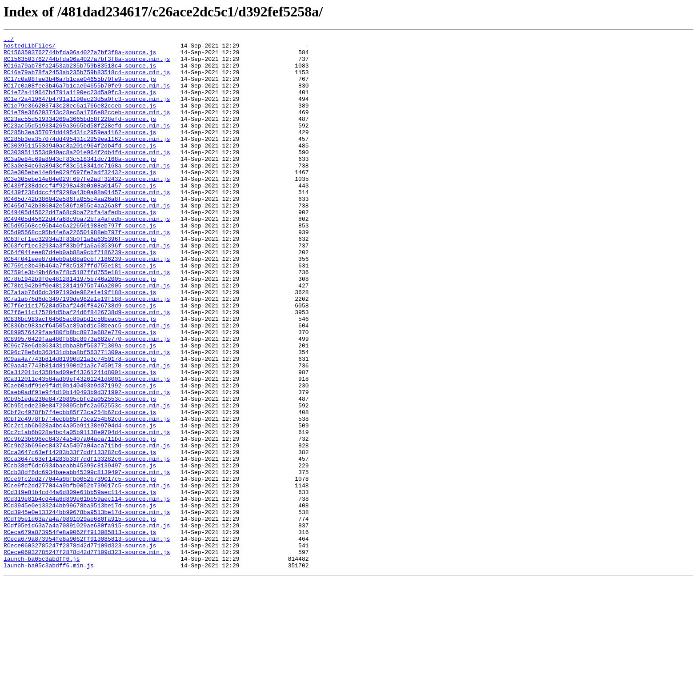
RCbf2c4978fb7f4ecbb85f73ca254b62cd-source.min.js (87, 496)
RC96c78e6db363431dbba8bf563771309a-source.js (80, 408)
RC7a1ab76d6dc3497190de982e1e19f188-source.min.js (87, 352)
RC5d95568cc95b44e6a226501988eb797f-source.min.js (87, 272)
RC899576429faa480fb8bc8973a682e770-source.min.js (87, 400)
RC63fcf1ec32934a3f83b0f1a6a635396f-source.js (80, 280)
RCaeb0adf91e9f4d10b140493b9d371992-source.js (80, 456)
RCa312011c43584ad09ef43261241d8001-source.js (80, 440)
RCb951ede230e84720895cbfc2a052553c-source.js (80, 472)
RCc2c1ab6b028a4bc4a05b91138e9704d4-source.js (80, 504)
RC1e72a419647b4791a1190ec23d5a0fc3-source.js (80, 104)
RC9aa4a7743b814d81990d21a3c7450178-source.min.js (87, 432)
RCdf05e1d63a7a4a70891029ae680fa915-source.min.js (87, 624)
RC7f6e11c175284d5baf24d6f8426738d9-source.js (80, 360)
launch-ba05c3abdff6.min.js (49, 672)
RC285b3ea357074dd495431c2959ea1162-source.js (80, 152)
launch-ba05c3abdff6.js (42, 664)
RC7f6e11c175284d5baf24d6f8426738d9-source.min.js (87, 368)
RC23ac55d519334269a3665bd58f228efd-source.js (80, 136)
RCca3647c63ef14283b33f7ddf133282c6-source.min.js (87, 544)
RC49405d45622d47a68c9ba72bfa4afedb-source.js (80, 248)
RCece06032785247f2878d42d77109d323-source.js (80, 648)
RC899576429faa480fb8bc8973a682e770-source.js (80, 392)
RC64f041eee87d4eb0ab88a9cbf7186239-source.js (80, 296)
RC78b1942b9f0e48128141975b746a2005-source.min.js (87, 336)
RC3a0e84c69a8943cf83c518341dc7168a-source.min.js (87, 192)
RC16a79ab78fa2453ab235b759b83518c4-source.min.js (87, 80)
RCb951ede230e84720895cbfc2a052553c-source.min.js (87, 480)
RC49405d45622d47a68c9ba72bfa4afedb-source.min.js (87, 256)
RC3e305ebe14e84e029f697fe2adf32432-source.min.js (87, 208)
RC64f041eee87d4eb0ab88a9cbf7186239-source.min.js (87, 304)
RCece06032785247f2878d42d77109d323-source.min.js (87, 656)
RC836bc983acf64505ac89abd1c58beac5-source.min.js (87, 384)
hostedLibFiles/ (30, 48)
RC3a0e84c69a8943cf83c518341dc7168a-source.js (80, 184)
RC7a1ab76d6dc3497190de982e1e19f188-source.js (80, 344)
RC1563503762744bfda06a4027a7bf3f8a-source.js (80, 56)
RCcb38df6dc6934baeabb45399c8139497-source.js (80, 552)
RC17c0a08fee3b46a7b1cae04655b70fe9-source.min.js (87, 96)
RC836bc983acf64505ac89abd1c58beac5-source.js (80, 376)
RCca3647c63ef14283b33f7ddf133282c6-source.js (80, 536)
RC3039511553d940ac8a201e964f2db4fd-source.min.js (87, 176)
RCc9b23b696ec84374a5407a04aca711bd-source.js (80, 520)
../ (9, 40)
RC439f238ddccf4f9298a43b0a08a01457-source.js (80, 216)
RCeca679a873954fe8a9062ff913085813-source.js (80, 632)
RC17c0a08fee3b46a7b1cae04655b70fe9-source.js (80, 88)
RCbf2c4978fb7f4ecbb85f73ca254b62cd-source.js (80, 488)
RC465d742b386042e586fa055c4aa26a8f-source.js (80, 232)
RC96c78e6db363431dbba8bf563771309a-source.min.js (87, 416)
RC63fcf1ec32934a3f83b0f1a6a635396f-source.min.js (87, 288)
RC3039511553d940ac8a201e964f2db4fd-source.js (80, 168)
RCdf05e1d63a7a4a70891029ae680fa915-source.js (80, 616)
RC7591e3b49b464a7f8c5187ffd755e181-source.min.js (87, 320)
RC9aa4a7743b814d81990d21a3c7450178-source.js (80, 424)
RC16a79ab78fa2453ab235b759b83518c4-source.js (80, 72)
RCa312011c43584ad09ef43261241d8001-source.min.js (87, 448)
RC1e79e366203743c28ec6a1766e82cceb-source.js (80, 120)
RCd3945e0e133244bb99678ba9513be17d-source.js (80, 600)
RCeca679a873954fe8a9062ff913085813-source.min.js (87, 640)
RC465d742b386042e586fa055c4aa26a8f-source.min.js (87, 240)
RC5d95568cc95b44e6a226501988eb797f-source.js (80, 264)
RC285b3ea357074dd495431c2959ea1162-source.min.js (87, 160)
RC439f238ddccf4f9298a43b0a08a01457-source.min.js (87, 224)
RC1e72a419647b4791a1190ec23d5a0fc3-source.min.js (87, 112)
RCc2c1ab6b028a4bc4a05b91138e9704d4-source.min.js (87, 512)
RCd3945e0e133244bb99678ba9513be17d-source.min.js (87, 608)
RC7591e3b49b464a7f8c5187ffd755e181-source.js (80, 312)
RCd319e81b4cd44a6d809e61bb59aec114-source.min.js (87, 592)
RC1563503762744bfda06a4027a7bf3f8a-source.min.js (87, 64)
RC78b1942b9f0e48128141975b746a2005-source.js (80, 328)
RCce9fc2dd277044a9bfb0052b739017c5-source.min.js (87, 576)
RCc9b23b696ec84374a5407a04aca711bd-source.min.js (87, 528)
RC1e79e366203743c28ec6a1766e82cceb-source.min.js (87, 128)
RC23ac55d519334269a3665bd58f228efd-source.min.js (87, 144)
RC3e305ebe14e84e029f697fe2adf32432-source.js (80, 200)
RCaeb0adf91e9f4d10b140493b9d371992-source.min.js (87, 464)
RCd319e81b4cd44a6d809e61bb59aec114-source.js (80, 584)
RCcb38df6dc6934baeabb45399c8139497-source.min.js (87, 560)
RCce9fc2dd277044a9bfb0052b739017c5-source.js (80, 568)
